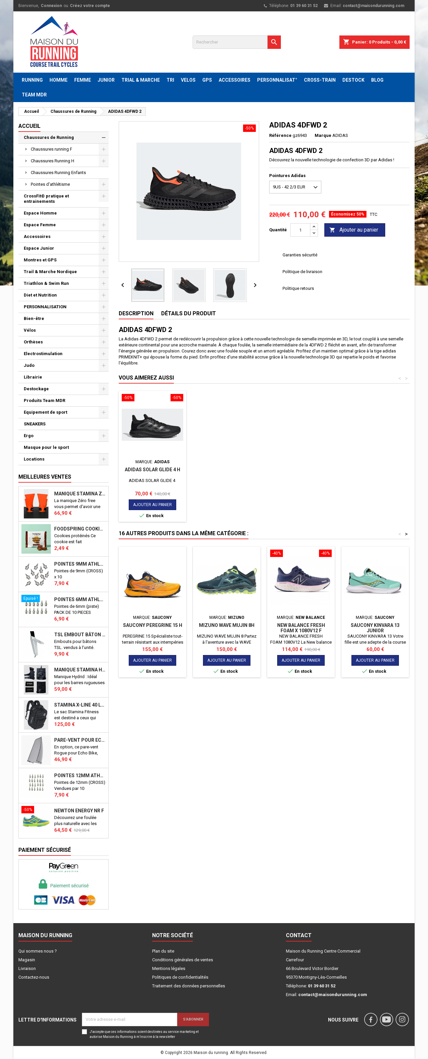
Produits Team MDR (44, 400)
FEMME (82, 80)
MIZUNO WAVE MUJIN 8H (226, 625)
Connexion (51, 5)
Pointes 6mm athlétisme (80, 599)
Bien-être (34, 318)
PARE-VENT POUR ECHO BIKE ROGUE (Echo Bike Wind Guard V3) (80, 740)
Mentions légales (168, 968)
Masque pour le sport (46, 447)
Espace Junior (39, 248)
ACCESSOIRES (234, 80)
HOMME (58, 80)
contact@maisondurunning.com (373, 5)
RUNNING (32, 80)
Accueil (29, 126)
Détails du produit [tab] (188, 313)
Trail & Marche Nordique (50, 271)
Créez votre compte (90, 5)
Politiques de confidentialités (180, 977)
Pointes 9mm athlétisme (80, 564)
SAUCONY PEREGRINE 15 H (152, 625)
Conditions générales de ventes (182, 959)
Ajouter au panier (353, 230)
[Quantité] (300, 230)
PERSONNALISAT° (277, 80)
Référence (280, 135)
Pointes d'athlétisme (50, 184)
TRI (170, 80)
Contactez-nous (33, 977)
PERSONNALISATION (45, 306)
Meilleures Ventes (44, 477)
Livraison (27, 968)
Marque (323, 135)
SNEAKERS (34, 423)
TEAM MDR (34, 94)
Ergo (28, 435)
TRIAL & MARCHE (140, 80)
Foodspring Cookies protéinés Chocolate (80, 529)
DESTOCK (353, 80)
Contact (299, 935)
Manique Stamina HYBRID (80, 669)
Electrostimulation (43, 353)
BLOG (377, 80)
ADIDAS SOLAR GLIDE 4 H (152, 469)
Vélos (30, 330)
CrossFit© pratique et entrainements (46, 198)
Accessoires (37, 236)
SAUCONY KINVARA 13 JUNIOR (375, 628)
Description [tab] (136, 313)
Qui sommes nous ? (37, 951)
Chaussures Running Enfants (58, 172)
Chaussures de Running (49, 137)
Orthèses (33, 341)
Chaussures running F (51, 149)
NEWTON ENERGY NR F (79, 810)
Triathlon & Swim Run (46, 283)
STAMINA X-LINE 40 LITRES (80, 705)
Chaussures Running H (52, 160)
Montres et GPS (40, 259)
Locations (34, 459)
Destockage (36, 388)
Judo (29, 365)
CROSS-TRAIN (320, 80)
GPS (207, 80)
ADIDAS (340, 135)
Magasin (26, 959)
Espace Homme (40, 213)
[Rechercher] (237, 42)
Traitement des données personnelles (188, 985)
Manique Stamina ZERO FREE (80, 493)
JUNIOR (106, 80)
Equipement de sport (45, 412)
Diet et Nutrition (40, 295)
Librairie (33, 377)
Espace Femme (40, 224)
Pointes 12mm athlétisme (80, 775)
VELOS (188, 80)
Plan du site (163, 951)
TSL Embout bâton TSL (80, 634)
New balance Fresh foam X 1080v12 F (301, 628)
